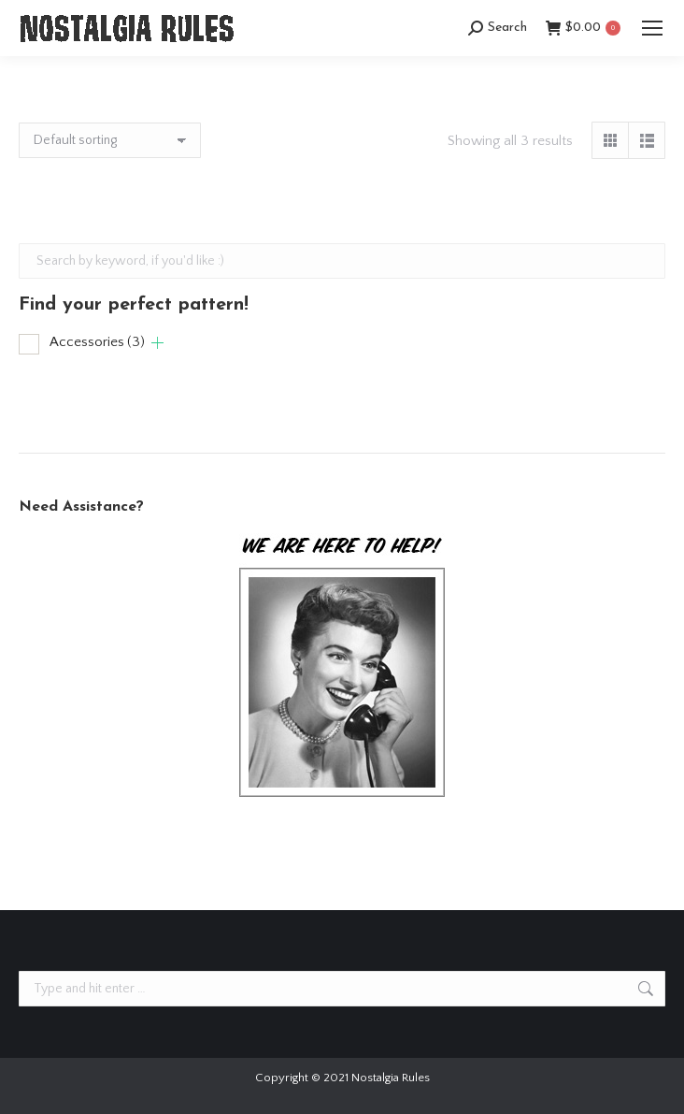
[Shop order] (110, 140)
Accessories (97, 342)
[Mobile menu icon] (652, 28)
